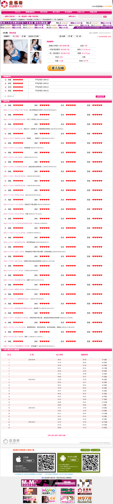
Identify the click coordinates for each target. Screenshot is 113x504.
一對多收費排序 (46, 19)
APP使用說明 (85, 450)
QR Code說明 (95, 450)
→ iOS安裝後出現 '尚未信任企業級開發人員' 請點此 (27, 474)
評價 (60, 435)
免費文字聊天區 (10, 16)
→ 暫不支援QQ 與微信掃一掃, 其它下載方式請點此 (58, 474)
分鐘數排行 (21, 19)
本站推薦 (29, 19)
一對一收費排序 (58, 19)
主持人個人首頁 (53, 435)
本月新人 (37, 19)
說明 (109, 36)
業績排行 (13, 19)
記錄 (64, 435)
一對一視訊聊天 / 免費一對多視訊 (27, 16)
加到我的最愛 (103, 36)
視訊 (43, 478)
